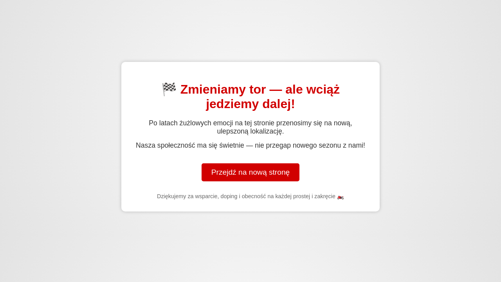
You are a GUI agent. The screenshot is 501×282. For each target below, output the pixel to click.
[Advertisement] (250, 40)
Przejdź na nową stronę (250, 172)
